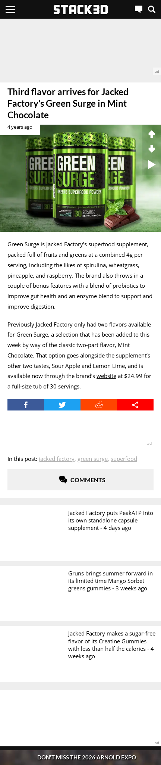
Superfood (124, 458)
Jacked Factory (57, 458)
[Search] (151, 9)
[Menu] (10, 9)
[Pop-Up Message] (80, 757)
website (106, 376)
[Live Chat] (138, 9)
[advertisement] (80, 47)
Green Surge (93, 458)
